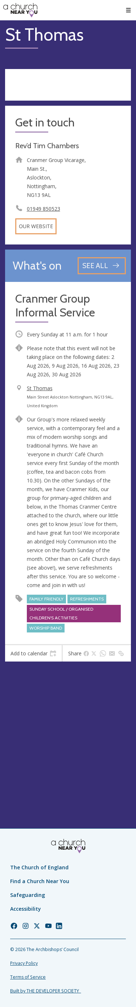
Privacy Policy (24, 963)
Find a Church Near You (39, 881)
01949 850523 (43, 208)
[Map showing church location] (68, 730)
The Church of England (39, 867)
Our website (36, 226)
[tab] (33, 653)
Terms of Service (28, 977)
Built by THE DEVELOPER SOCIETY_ (45, 991)
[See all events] (102, 265)
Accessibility (25, 908)
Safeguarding (27, 894)
